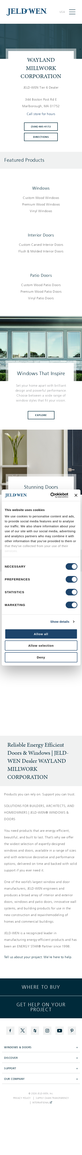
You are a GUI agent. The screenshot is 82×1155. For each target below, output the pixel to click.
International (42, 1102)
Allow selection (41, 645)
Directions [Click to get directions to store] (41, 136)
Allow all (41, 634)
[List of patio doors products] (41, 292)
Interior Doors (41, 235)
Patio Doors (41, 275)
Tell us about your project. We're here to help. (38, 957)
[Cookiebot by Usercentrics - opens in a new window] (51, 495)
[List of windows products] (41, 204)
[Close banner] (75, 495)
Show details (59, 621)
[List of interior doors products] (41, 248)
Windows (41, 188)
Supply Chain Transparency (52, 1098)
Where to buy (41, 987)
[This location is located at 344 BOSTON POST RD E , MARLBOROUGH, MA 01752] (41, 102)
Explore (41, 415)
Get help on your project (41, 1007)
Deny (41, 657)
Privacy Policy (22, 1098)
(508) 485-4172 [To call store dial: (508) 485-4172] (41, 126)
